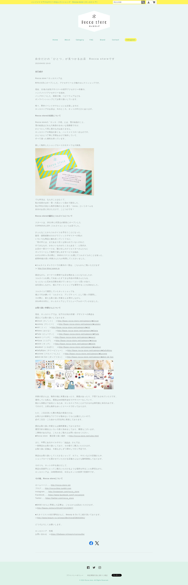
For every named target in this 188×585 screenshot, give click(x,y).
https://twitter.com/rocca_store (59, 498)
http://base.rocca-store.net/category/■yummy (80, 324)
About (67, 40)
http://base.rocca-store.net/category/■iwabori (80, 347)
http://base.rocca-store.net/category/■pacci (75, 337)
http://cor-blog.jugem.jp (49, 268)
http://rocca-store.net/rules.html (84, 436)
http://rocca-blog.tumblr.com (58, 488)
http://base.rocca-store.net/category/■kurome (86, 354)
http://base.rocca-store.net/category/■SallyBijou (89, 350)
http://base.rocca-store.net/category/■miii (70, 327)
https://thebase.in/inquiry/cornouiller (68, 534)
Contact (115, 40)
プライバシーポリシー (74, 575)
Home (55, 40)
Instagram (130, 40)
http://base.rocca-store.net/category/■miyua (76, 341)
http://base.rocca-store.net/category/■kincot (78, 321)
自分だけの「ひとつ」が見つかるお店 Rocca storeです (75, 58)
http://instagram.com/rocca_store (63, 492)
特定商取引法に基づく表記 (97, 575)
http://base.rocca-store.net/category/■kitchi (75, 344)
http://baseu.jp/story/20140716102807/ (55, 508)
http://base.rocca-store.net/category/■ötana (77, 331)
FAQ (91, 40)
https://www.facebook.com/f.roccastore (66, 495)
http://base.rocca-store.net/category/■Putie (79, 334)
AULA (67, 442)
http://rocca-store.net (60, 485)
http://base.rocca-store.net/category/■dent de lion (90, 357)
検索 (143, 2)
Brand (102, 40)
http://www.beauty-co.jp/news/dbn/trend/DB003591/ (61, 518)
